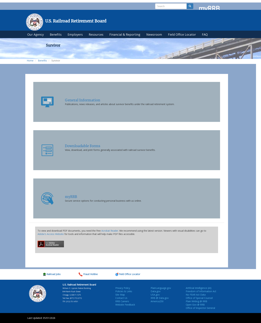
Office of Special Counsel (199, 298)
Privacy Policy (122, 288)
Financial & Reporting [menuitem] (124, 34)
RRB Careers (122, 301)
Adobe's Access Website (51, 234)
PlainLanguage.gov (161, 288)
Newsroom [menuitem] (154, 34)
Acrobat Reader (109, 230)
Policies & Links (123, 291)
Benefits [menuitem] (56, 34)
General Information (82, 100)
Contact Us (121, 298)
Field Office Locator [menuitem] (182, 34)
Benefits (42, 60)
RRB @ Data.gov (160, 298)
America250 (157, 301)
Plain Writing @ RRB (196, 301)
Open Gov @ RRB (195, 304)
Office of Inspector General (200, 308)
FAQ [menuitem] (205, 34)
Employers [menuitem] (75, 34)
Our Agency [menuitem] (35, 34)
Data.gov (155, 291)
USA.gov (155, 294)
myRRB (71, 197)
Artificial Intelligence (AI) (198, 288)
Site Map (120, 294)
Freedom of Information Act (201, 291)
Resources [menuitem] (96, 34)
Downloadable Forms (82, 146)
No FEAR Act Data (196, 294)
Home (30, 60)
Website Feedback (125, 304)
